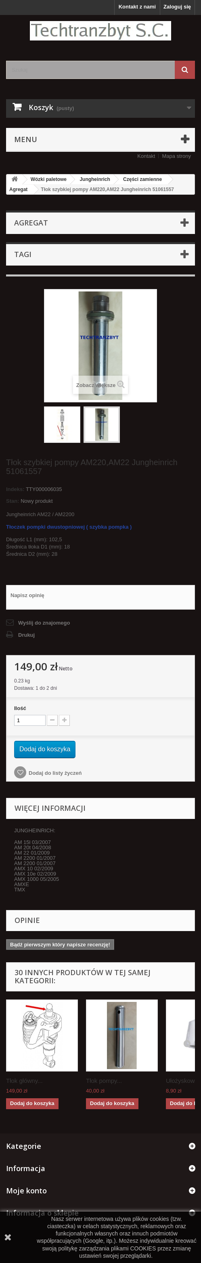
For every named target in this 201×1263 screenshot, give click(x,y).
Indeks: (15, 489)
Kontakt (146, 156)
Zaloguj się (177, 7)
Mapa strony (176, 156)
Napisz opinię (27, 595)
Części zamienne (142, 179)
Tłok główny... (24, 1080)
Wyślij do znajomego (44, 623)
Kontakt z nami (137, 7)
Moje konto (26, 1190)
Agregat (18, 189)
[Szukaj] (185, 70)
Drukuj (26, 635)
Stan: (12, 501)
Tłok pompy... (104, 1080)
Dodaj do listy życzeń (55, 773)
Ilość (20, 708)
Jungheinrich (95, 179)
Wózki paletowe (49, 179)
